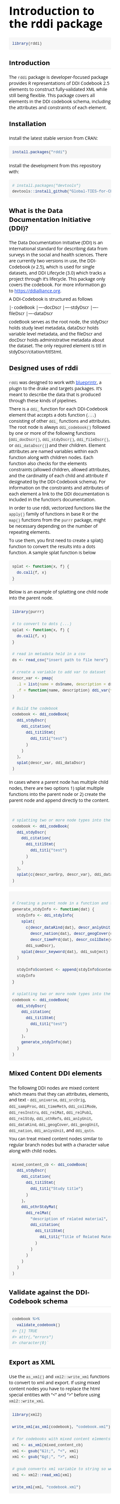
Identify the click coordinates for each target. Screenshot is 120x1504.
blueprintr (86, 383)
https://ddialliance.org (37, 291)
